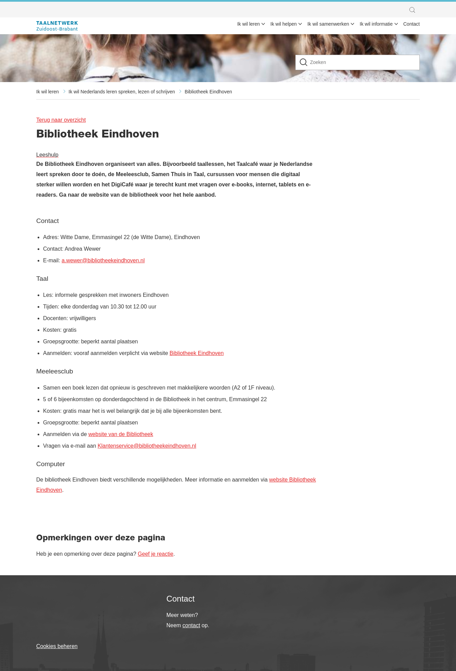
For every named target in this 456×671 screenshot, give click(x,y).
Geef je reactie (155, 554)
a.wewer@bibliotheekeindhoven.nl (103, 260)
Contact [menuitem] (411, 24)
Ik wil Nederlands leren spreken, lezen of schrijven (122, 91)
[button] (414, 10)
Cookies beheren (57, 646)
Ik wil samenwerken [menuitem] (328, 24)
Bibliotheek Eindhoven (208, 91)
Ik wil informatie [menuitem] (376, 24)
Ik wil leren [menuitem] (248, 24)
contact (191, 625)
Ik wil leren (47, 91)
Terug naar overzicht (61, 120)
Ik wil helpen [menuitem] (283, 24)
